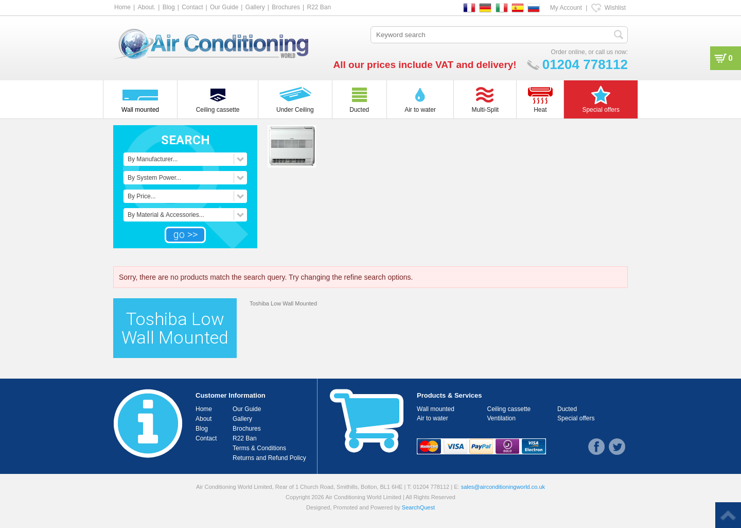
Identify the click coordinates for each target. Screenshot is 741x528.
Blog (169, 7)
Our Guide (224, 7)
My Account (566, 7)
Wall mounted (435, 409)
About (203, 418)
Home (122, 7)
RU (533, 7)
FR (469, 7)
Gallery (255, 7)
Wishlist (615, 7)
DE (485, 7)
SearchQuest (418, 507)
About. (146, 7)
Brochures (286, 7)
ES (517, 7)
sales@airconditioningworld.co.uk (503, 487)
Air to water (432, 418)
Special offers (576, 418)
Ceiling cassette (509, 409)
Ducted (567, 409)
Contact (192, 7)
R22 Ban (319, 7)
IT (502, 7)
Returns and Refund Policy (269, 458)
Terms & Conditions (259, 448)
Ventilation (501, 418)
